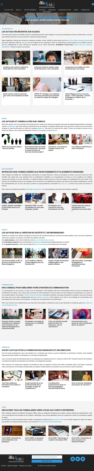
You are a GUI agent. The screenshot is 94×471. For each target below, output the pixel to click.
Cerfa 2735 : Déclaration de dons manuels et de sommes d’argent (81, 439)
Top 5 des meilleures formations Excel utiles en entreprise (11, 384)
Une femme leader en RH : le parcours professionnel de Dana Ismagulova (12, 262)
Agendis (24, 42)
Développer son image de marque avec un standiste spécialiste (34, 323)
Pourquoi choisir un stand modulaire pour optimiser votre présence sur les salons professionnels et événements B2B (11, 324)
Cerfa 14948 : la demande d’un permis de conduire (34, 439)
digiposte (41, 128)
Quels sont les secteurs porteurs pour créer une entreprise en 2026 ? (15, 95)
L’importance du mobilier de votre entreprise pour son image (77, 68)
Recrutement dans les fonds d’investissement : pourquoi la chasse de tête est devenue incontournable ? (35, 149)
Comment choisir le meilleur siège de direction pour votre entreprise (46, 68)
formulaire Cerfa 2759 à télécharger (50, 421)
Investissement (30, 10)
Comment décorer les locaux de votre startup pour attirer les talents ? (82, 323)
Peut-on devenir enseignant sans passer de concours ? (82, 384)
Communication (64, 10)
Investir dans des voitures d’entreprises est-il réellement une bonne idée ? (81, 208)
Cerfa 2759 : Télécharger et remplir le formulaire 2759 (58, 439)
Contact (3, 465)
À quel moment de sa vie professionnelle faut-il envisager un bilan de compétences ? (34, 385)
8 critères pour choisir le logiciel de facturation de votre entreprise (15, 68)
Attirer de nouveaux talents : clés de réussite (12, 147)
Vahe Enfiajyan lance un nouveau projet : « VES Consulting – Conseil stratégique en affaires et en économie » (77, 96)
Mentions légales (12, 465)
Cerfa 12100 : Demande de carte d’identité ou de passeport (11, 439)
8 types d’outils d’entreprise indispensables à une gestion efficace (58, 262)
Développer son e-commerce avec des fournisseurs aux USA (56, 207)
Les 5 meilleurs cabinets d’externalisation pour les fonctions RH (34, 262)
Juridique (52, 10)
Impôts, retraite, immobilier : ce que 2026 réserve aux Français (12, 207)
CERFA (76, 10)
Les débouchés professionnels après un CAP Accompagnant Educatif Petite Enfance (57, 385)
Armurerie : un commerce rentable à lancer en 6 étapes (57, 148)
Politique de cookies (25, 465)
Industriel (47, 11)
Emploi (18, 10)
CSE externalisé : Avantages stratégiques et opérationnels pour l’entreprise (82, 263)
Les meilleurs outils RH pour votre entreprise (82, 147)
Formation (85, 10)
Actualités (8, 10)
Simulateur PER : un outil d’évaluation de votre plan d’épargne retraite (34, 207)
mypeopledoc (11, 126)
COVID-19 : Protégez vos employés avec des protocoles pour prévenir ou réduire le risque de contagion (46, 95)
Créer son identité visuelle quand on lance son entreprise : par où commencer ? (57, 324)
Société (42, 10)
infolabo (28, 189)
